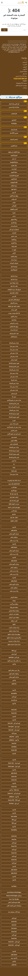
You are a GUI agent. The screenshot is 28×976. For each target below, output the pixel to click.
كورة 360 (14, 820)
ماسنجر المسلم (14, 139)
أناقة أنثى (14, 206)
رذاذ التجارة (14, 243)
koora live (14, 709)
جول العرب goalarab (14, 657)
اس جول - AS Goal (14, 803)
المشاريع (14, 120)
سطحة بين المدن (14, 604)
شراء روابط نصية (14, 283)
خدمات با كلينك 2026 (14, 504)
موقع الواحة (14, 123)
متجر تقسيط (14, 380)
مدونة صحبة (14, 260)
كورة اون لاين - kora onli (14, 723)
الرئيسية (25, 62)
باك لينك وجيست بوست (14, 313)
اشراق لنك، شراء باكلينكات (14, 289)
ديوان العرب (14, 511)
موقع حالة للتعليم (14, 326)
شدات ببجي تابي (14, 353)
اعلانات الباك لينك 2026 (14, 306)
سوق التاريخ (14, 490)
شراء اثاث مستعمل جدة (14, 912)
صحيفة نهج (14, 189)
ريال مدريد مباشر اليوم (14, 670)
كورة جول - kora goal (14, 726)
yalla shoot (14, 530)
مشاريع (14, 514)
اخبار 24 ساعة (14, 330)
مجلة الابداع (14, 223)
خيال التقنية (14, 165)
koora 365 (14, 750)
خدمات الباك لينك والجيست (14, 480)
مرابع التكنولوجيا (14, 162)
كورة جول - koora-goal (14, 766)
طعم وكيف (14, 246)
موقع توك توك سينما (14, 899)
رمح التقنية (14, 239)
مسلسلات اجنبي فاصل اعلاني (14, 905)
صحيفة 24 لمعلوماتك (21, 83)
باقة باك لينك (14, 129)
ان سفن (14, 159)
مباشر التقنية (14, 256)
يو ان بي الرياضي (14, 323)
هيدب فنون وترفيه (14, 333)
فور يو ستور (14, 393)
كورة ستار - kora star (14, 730)
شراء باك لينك (14, 276)
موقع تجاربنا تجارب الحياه (14, 507)
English (25, 81)
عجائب (14, 202)
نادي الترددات (14, 226)
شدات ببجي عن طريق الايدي (14, 400)
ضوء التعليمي (14, 146)
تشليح (14, 624)
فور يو (14, 420)
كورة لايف (14, 696)
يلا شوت (14, 527)
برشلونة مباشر (14, 537)
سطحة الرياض (14, 597)
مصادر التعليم (14, 316)
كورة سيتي (14, 654)
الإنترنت (25, 64)
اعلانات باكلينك (14, 521)
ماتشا (14, 467)
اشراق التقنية (14, 155)
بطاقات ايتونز (14, 440)
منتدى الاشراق (14, 303)
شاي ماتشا (14, 471)
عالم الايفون (14, 179)
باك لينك (25, 74)
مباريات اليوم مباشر (14, 534)
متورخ (14, 212)
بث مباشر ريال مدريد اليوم (14, 660)
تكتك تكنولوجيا (14, 182)
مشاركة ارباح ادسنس (14, 107)
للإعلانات (3, 973)
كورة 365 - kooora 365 (14, 800)
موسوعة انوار (14, 266)
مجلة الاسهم (14, 172)
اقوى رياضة (14, 310)
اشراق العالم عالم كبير (14, 299)
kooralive (14, 746)
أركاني (14, 253)
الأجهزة (25, 69)
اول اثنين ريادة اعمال (14, 104)
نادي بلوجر (14, 199)
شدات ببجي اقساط (14, 343)
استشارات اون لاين (14, 229)
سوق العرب (14, 487)
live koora (14, 928)
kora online (14, 816)
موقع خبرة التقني (14, 196)
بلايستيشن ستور (14, 444)
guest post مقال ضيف (14, 484)
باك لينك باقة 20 (14, 494)
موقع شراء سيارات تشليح (14, 634)
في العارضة (14, 700)
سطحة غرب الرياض (14, 614)
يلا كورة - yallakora (14, 740)
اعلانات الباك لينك (14, 293)
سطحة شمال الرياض (14, 611)
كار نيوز (14, 192)
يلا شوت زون (14, 958)
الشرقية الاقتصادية (14, 175)
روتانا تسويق (14, 219)
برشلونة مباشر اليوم (14, 673)
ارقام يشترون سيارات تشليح (14, 637)
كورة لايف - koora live (14, 941)
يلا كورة (14, 703)
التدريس (14, 296)
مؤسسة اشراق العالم (21, 85)
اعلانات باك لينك (14, 517)
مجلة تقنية (14, 320)
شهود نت (14, 249)
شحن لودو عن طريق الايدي (14, 434)
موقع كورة (14, 886)
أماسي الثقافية (14, 209)
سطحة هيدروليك (14, 607)
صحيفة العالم (14, 336)
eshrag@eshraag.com (14, 52)
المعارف (14, 233)
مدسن (14, 216)
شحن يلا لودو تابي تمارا (14, 407)
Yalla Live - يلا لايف (14, 790)
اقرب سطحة (14, 621)
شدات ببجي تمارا (14, 346)
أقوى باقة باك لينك (14, 500)
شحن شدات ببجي (14, 424)
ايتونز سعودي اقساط (14, 363)
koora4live (14, 693)
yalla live (14, 684)
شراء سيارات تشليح (14, 631)
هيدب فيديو (14, 236)
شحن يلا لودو (14, 430)
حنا (14, 464)
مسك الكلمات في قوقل (14, 152)
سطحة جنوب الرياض (14, 617)
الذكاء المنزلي (23, 71)
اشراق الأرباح (14, 270)
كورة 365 (14, 650)
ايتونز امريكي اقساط (14, 413)
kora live (14, 743)
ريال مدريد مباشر (14, 540)
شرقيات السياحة (14, 263)
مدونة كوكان (14, 185)
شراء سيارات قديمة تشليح (14, 644)
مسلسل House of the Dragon (14, 895)
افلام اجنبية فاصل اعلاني (14, 902)
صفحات (25, 88)
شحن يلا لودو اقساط (14, 366)
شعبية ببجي (14, 437)
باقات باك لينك (14, 286)
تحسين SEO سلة (14, 133)
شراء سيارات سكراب (14, 627)
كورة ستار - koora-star (14, 763)
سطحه (14, 600)
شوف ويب (14, 169)
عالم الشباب (14, 113)
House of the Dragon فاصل (14, 892)
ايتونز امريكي (14, 360)
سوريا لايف (14, 733)
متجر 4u (14, 397)
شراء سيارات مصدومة (14, 641)
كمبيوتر (25, 67)
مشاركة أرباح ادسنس (21, 76)
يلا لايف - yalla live (14, 736)
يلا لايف (14, 664)
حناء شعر (14, 461)
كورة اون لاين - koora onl (14, 793)
